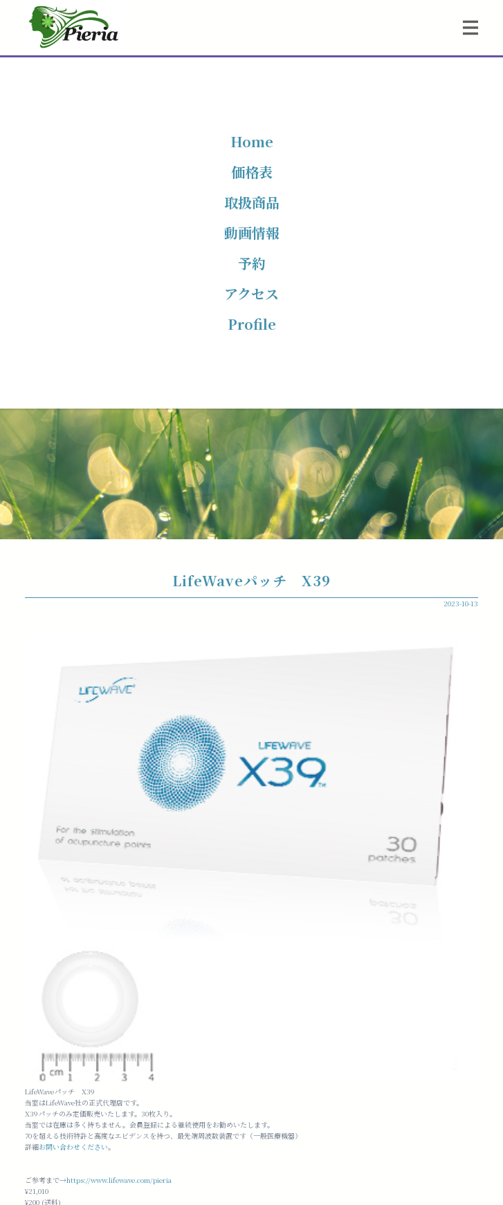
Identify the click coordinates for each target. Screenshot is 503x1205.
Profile (252, 324)
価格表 (252, 172)
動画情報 (252, 233)
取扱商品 (252, 202)
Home (251, 141)
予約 (252, 263)
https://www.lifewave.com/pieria (119, 1180)
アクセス (251, 293)
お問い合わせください (73, 1146)
